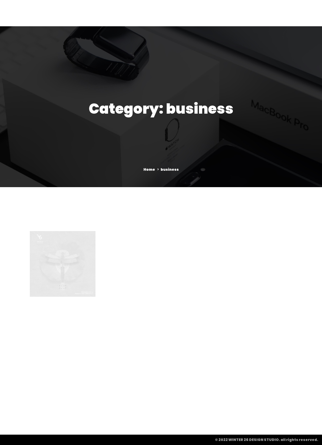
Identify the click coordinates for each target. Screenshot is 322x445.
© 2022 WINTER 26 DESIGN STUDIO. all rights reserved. (266, 439)
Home (149, 169)
